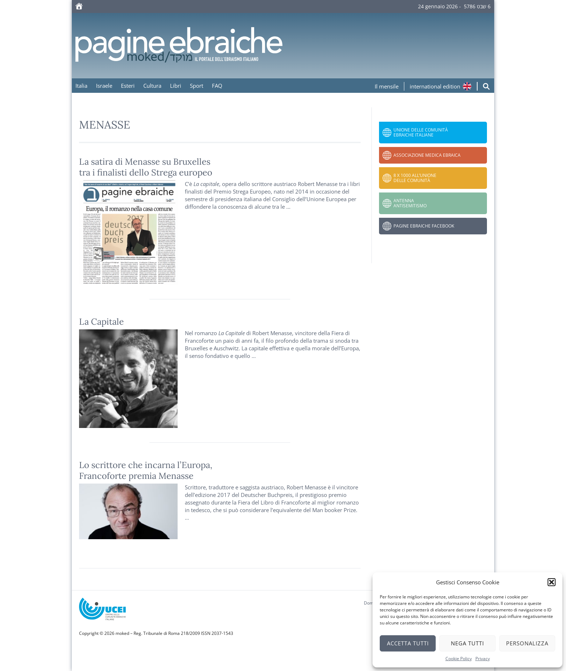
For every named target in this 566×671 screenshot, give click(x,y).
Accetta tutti (408, 643)
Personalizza (527, 643)
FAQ (217, 85)
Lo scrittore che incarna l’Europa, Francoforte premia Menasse (145, 470)
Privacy (482, 658)
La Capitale (101, 321)
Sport (196, 85)
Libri (175, 85)
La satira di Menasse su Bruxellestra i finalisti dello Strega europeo (145, 167)
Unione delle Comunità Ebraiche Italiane (420, 132)
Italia (81, 85)
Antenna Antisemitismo (410, 203)
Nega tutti (467, 643)
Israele (104, 85)
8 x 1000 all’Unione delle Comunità (414, 177)
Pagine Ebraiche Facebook (423, 226)
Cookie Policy (458, 658)
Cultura (152, 85)
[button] (551, 582)
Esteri (128, 85)
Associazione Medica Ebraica (427, 155)
